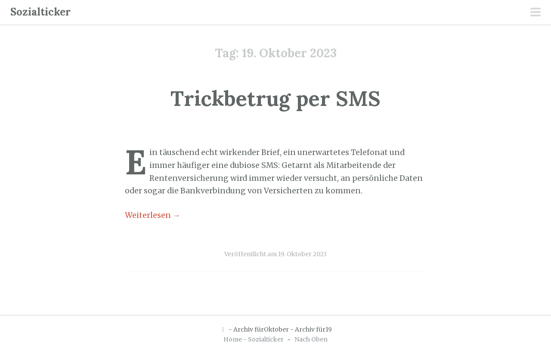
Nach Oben (311, 339)
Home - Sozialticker (253, 339)
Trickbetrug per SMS (275, 98)
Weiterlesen (152, 215)
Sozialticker (40, 12)
